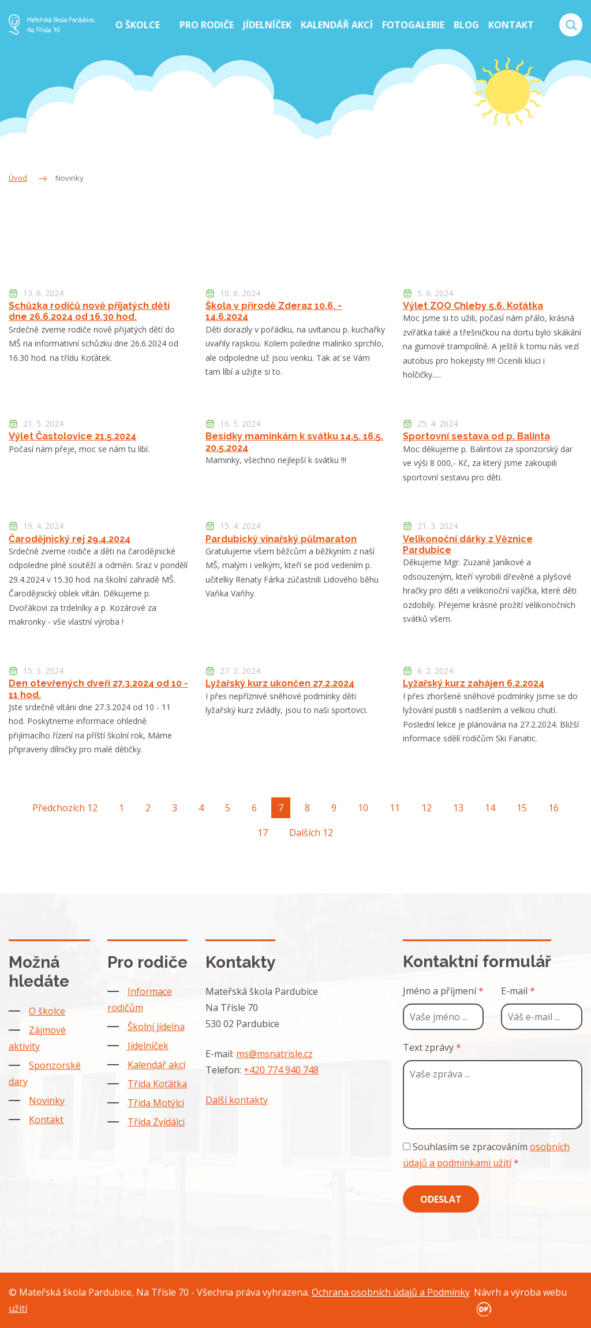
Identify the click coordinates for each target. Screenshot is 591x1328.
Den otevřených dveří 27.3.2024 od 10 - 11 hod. (98, 689)
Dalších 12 (311, 832)
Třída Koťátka (157, 1083)
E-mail (518, 990)
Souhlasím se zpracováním (486, 1154)
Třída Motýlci (156, 1102)
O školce (47, 1011)
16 (553, 807)
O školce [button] (138, 24)
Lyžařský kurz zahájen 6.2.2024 (473, 683)
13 (458, 807)
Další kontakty (236, 1100)
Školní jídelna (156, 1026)
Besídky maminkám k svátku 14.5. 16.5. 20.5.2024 (294, 442)
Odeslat (441, 1199)
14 (490, 807)
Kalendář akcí (156, 1064)
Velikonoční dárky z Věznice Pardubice (468, 544)
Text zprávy (432, 1047)
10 (363, 807)
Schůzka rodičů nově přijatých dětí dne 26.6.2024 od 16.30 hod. (89, 311)
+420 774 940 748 (281, 1070)
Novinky (47, 1100)
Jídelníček (148, 1045)
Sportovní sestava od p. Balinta (476, 436)
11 (395, 807)
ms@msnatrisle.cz (274, 1053)
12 (426, 807)
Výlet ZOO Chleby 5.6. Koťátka (473, 305)
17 (262, 832)
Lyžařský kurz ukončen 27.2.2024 (279, 683)
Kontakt (46, 1119)
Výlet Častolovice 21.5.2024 (72, 436)
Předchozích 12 (65, 807)
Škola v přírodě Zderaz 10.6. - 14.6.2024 (273, 311)
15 (522, 807)
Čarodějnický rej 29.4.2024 (69, 539)
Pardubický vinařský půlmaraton (281, 539)
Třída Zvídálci (156, 1122)
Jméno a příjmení (443, 990)
